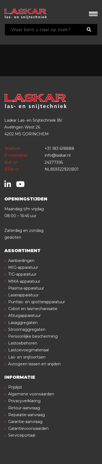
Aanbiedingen (21, 260)
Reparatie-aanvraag (26, 414)
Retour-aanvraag (24, 407)
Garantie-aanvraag (25, 421)
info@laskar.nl (57, 155)
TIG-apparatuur (22, 274)
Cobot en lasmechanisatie (32, 308)
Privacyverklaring (24, 400)
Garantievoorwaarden (28, 428)
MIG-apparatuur (23, 267)
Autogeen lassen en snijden (34, 363)
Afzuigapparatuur (24, 315)
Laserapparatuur (23, 295)
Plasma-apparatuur (26, 288)
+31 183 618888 (59, 148)
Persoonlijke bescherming (33, 336)
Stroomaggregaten (26, 329)
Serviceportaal (21, 435)
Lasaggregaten (23, 322)
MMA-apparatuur (24, 281)
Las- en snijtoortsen (26, 357)
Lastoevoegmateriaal (28, 350)
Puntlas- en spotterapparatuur (36, 301)
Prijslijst (15, 387)
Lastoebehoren (22, 343)
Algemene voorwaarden (31, 394)
